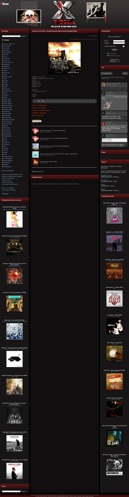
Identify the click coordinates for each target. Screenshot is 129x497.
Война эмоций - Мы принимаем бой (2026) (14, 235)
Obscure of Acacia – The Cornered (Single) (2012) (54, 138)
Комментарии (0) (37, 171)
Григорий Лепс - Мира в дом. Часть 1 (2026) (14, 459)
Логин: (106, 41)
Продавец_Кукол (106, 175)
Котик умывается (107, 97)
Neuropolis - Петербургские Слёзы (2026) (14, 432)
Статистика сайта (7, 182)
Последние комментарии (10, 184)
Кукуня (103, 189)
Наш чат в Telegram (8, 188)
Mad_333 (75, 39)
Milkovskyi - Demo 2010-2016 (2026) (15, 320)
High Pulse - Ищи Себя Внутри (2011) (114, 370)
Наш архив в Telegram (9, 190)
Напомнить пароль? (115, 55)
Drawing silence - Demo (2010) (48, 161)
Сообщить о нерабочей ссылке (41, 110)
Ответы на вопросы (8, 178)
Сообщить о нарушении (39, 113)
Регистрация (112, 53)
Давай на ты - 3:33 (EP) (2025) (114, 232)
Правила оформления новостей (12, 176)
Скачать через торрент (39, 107)
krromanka (104, 180)
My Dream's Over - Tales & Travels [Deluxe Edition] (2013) (114, 455)
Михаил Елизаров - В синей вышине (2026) (14, 375)
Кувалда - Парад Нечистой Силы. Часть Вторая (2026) (14, 264)
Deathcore (94, 35)
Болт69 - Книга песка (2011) (114, 398)
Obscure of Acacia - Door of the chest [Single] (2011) (54, 146)
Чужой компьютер (110, 46)
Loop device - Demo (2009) (114, 315)
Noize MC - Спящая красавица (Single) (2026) (15, 347)
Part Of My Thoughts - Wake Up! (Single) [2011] (114, 203)
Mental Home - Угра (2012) (114, 342)
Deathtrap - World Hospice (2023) (114, 259)
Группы (5, 194)
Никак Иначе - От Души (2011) (114, 287)
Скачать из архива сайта (39, 105)
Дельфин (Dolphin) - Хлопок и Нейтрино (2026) (14, 207)
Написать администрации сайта (12, 174)
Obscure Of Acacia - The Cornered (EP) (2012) (52, 130)
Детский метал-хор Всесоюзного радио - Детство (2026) (14, 403)
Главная (6, 40)
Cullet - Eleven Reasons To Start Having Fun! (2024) (114, 426)
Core (90, 35)
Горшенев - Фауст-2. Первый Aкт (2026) (14, 292)
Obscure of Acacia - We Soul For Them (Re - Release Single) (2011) (58, 153)
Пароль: (107, 43)
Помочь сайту (6, 180)
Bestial (103, 184)
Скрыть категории (8, 170)
